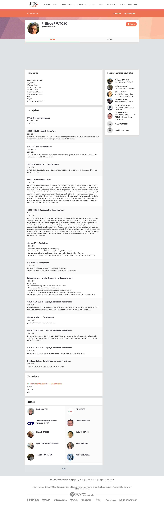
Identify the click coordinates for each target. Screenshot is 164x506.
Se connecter (129, 13)
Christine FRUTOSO (122, 105)
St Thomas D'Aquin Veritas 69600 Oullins (44, 384)
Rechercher (34, 13)
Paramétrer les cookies (94, 487)
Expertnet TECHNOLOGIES (47, 443)
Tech (55, 5)
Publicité (53, 487)
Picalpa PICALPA (83, 455)
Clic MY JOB (80, 409)
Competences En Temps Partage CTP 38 (46, 421)
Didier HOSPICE (82, 432)
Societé (68, 487)
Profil (52, 39)
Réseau (109, 39)
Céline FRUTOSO (121, 100)
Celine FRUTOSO (121, 86)
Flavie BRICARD (82, 443)
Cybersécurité (96, 5)
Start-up (82, 5)
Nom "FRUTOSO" (121, 124)
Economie (132, 5)
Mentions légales (107, 487)
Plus (63, 468)
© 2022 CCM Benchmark (82, 489)
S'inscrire (117, 13)
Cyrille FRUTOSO (83, 420)
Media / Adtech (67, 5)
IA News (47, 5)
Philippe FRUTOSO (122, 80)
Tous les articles (118, 487)
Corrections (127, 487)
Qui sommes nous (38, 487)
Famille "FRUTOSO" (122, 130)
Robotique (111, 5)
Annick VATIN (42, 409)
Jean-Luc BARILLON (44, 455)
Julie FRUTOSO (120, 92)
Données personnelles (79, 487)
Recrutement (61, 487)
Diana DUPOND (42, 432)
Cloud (122, 5)
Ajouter (132, 24)
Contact (47, 487)
